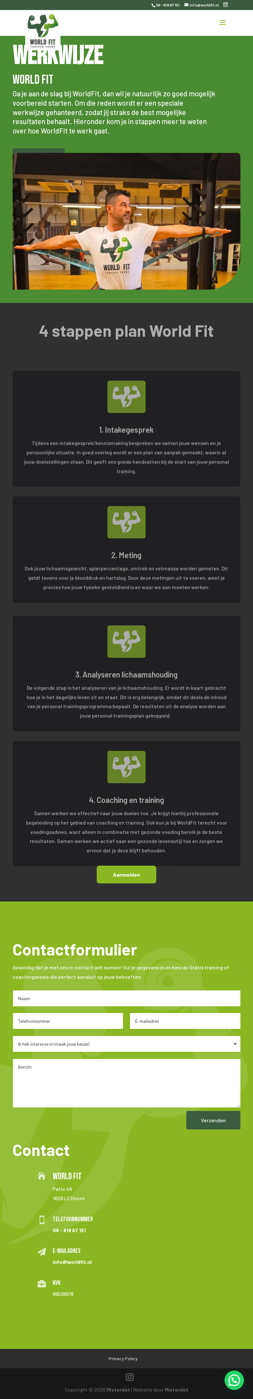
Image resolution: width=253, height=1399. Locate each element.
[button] (234, 1380)
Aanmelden (126, 874)
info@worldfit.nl (72, 1262)
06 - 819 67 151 (168, 5)
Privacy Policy (123, 1358)
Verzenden (213, 1120)
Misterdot (118, 1389)
